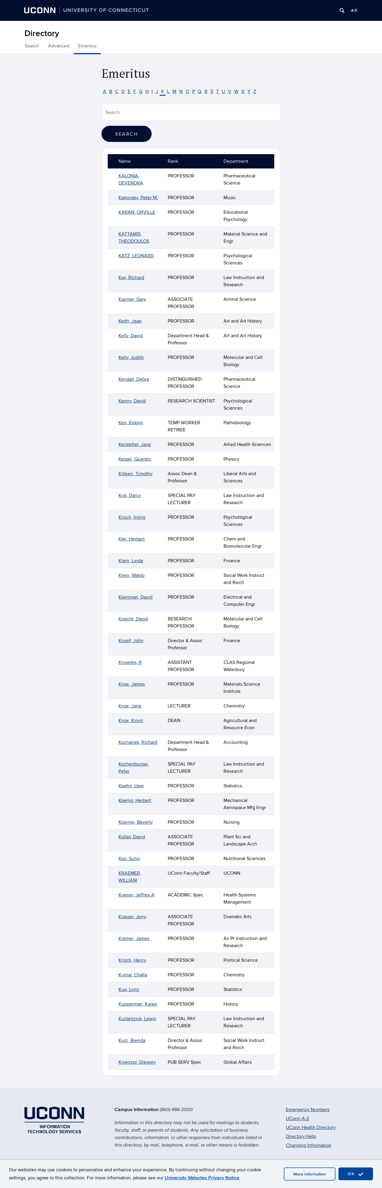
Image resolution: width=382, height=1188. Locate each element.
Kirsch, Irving (131, 517)
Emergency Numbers (307, 1110)
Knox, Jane (129, 706)
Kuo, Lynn (128, 989)
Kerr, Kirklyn (130, 423)
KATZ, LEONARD (136, 256)
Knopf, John (131, 641)
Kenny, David (132, 401)
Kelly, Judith (131, 357)
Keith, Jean (130, 321)
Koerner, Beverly (135, 822)
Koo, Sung (129, 859)
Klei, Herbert (131, 539)
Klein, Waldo (131, 575)
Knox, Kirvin (130, 721)
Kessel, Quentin (134, 459)
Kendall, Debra (133, 379)
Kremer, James (133, 938)
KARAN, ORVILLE (136, 212)
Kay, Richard (131, 278)
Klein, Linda (130, 561)
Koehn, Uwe (131, 786)
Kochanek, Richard (137, 742)
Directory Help (301, 1136)
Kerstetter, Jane (134, 444)
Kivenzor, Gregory (137, 1062)
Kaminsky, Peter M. (138, 198)
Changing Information (308, 1145)
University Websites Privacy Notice (202, 1178)
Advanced (58, 46)
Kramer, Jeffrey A (136, 895)
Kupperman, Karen (137, 1004)
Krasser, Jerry (132, 917)
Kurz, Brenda (131, 1040)
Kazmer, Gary (132, 299)
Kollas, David (131, 837)
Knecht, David (133, 619)
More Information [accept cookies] (309, 1174)
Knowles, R (130, 662)
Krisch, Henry (132, 960)
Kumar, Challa (132, 975)
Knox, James (131, 684)
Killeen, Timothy (135, 474)
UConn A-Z (297, 1119)
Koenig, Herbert (134, 800)
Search (32, 46)
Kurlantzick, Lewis (137, 1019)
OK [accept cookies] (356, 1174)
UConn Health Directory (311, 1127)
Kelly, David (130, 336)
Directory (41, 33)
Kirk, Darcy (129, 495)
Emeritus (87, 46)
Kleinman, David (135, 597)
